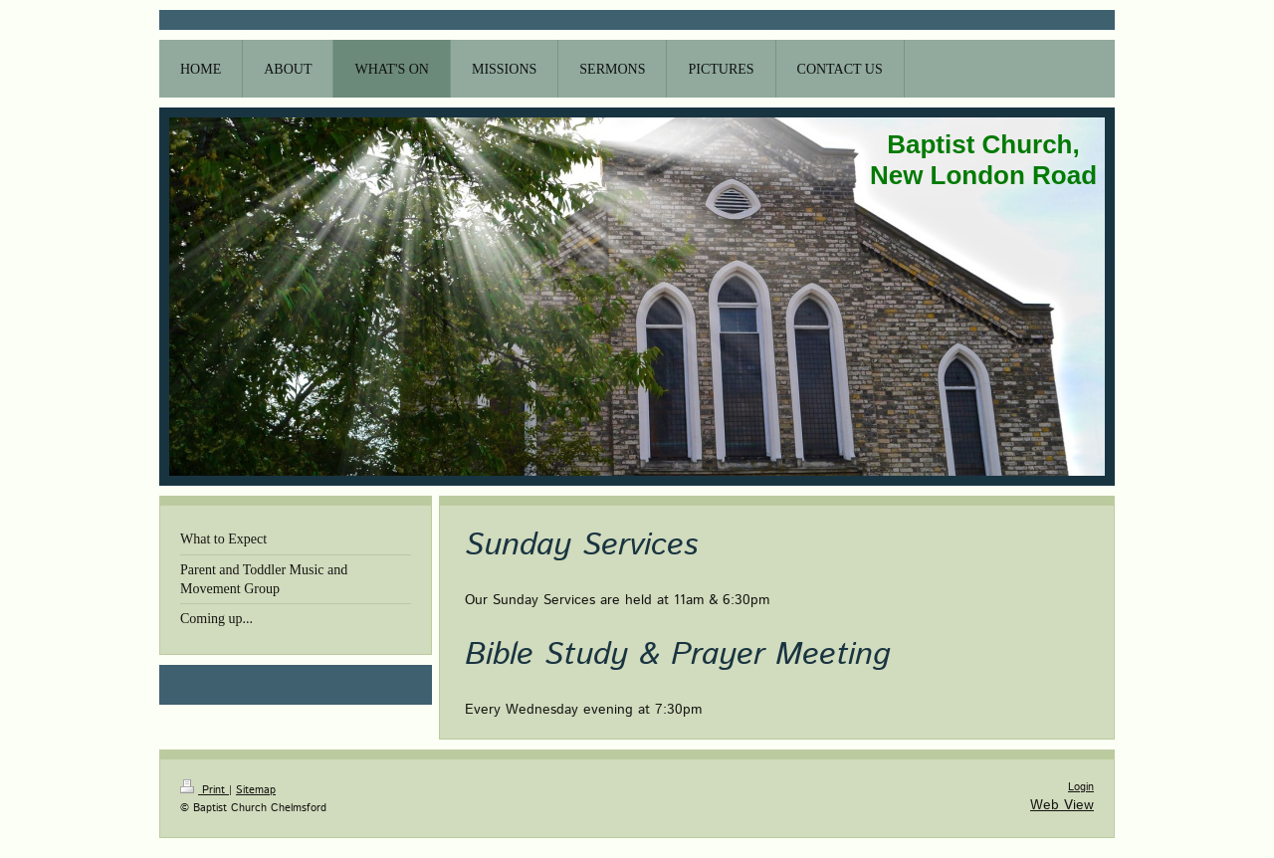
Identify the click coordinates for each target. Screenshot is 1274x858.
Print (204, 790)
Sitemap (256, 790)
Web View (1062, 805)
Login (1081, 787)
